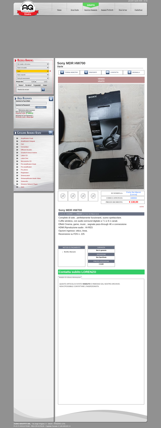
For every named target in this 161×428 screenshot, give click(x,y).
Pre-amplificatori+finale (28, 164)
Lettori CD (24, 155)
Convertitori (25, 147)
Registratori (25, 172)
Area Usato (75, 9)
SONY (142, 207)
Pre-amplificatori (26, 167)
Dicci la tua (123, 9)
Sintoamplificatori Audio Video (31, 178)
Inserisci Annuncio (90, 9)
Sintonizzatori (25, 175)
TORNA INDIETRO (71, 72)
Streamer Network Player (29, 184)
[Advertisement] (80, 38)
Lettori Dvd (24, 158)
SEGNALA (136, 72)
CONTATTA (114, 72)
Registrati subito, (24, 113)
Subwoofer (24, 181)
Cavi (22, 144)
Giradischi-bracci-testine (29, 152)
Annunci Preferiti (107, 9)
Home (59, 9)
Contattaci (138, 9)
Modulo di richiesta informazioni (70, 277)
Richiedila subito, (24, 117)
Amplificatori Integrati (28, 141)
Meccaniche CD (26, 161)
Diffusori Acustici (26, 150)
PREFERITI (93, 72)
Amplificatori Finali (27, 138)
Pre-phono (24, 170)
